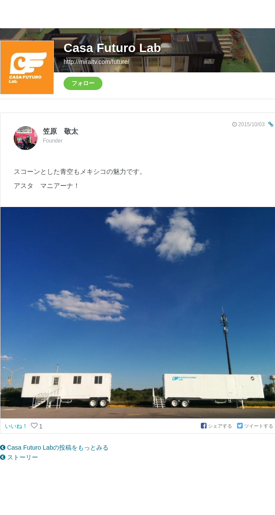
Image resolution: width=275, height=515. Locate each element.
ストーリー (19, 457)
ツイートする (255, 426)
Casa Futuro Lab (112, 48)
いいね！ (17, 426)
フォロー (83, 83)
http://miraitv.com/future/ (96, 61)
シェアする (217, 426)
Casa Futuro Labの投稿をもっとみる (54, 447)
